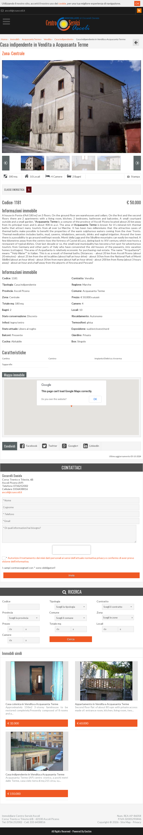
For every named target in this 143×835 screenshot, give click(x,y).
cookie (62, 3)
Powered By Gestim (81, 831)
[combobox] (71, 607)
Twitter (49, 445)
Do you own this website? (54, 399)
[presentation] (72, 549)
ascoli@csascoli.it (12, 10)
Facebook (28, 445)
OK (137, 3)
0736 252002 (14, 822)
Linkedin (90, 445)
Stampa (133, 176)
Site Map (125, 822)
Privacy (137, 822)
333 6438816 (37, 822)
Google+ (69, 445)
